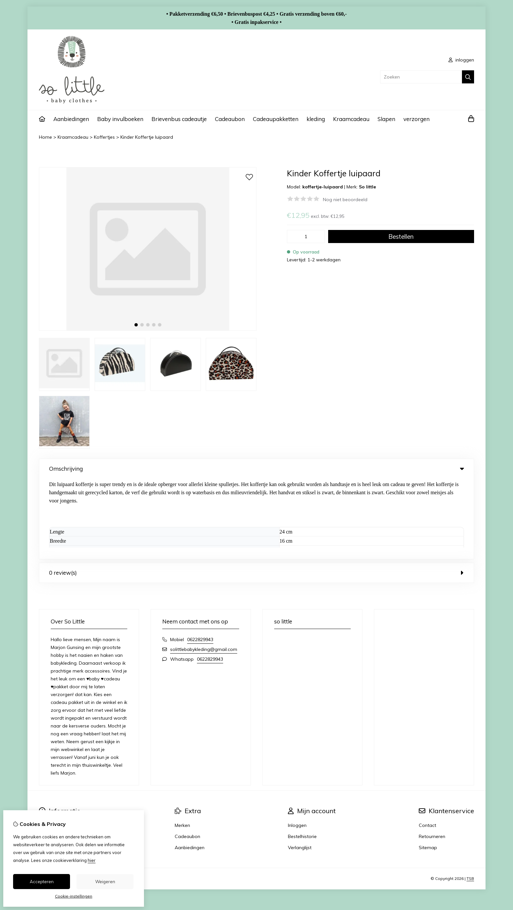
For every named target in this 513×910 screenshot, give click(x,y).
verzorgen (416, 118)
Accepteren (42, 881)
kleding (316, 118)
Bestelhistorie (302, 756)
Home (45, 137)
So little (367, 187)
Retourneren (432, 756)
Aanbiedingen (71, 118)
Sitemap (428, 767)
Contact (427, 745)
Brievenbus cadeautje (179, 118)
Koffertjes (104, 137)
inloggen (461, 60)
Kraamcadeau (351, 118)
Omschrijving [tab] (256, 468)
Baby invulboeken (120, 118)
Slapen (386, 118)
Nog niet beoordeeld (345, 199)
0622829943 (200, 559)
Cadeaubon (230, 118)
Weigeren (105, 881)
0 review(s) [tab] (256, 492)
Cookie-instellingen (73, 896)
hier (92, 860)
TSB (470, 798)
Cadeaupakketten (275, 118)
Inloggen (297, 745)
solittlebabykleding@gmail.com (203, 569)
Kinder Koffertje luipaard (146, 137)
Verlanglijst (299, 767)
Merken (182, 745)
